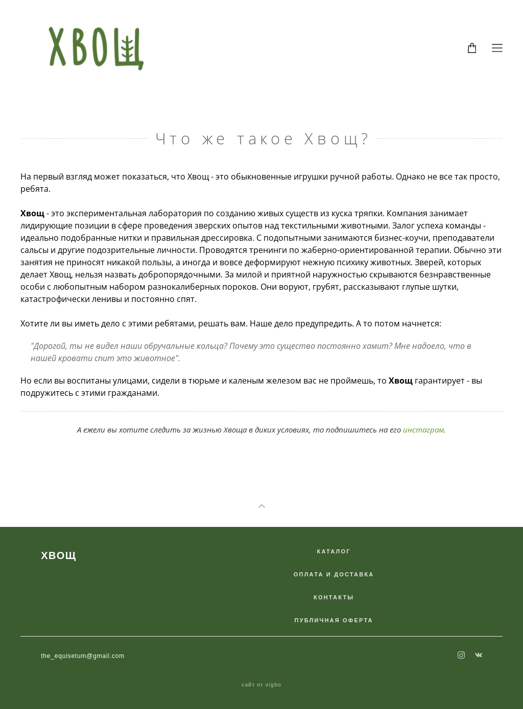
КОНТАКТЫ (334, 597)
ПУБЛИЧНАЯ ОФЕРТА (334, 620)
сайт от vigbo (261, 685)
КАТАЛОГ (334, 551)
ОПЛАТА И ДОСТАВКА (334, 574)
